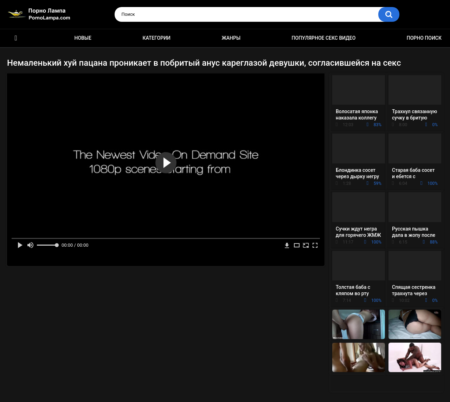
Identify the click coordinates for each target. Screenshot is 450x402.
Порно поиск (424, 38)
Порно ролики (16, 38)
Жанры (230, 38)
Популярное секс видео (324, 38)
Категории (156, 38)
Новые (82, 38)
